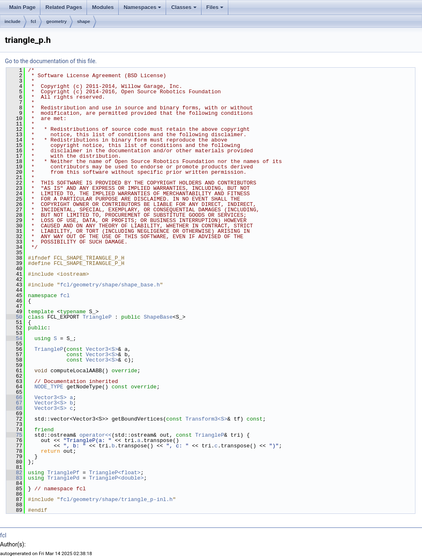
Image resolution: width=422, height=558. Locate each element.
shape (83, 21)
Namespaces (143, 7)
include (13, 21)
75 (14, 435)
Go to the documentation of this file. (51, 61)
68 (14, 408)
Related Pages (63, 7)
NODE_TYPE (48, 386)
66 (14, 397)
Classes (183, 7)
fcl (33, 21)
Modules (103, 7)
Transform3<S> (206, 419)
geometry (56, 21)
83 (14, 478)
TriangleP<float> (115, 472)
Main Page (22, 7)
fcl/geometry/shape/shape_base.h (110, 284)
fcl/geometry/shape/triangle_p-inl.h (116, 499)
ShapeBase (158, 317)
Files (215, 7)
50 (14, 317)
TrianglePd (63, 478)
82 (14, 472)
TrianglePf (63, 472)
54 (14, 338)
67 (14, 403)
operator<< (96, 435)
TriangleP (96, 317)
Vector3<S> (102, 349)
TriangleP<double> (116, 478)
